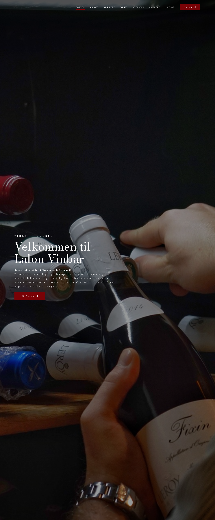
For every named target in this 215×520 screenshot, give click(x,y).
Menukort (109, 7)
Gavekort (154, 7)
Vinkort (94, 7)
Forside (80, 7)
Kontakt (169, 7)
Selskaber (138, 7)
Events (123, 7)
